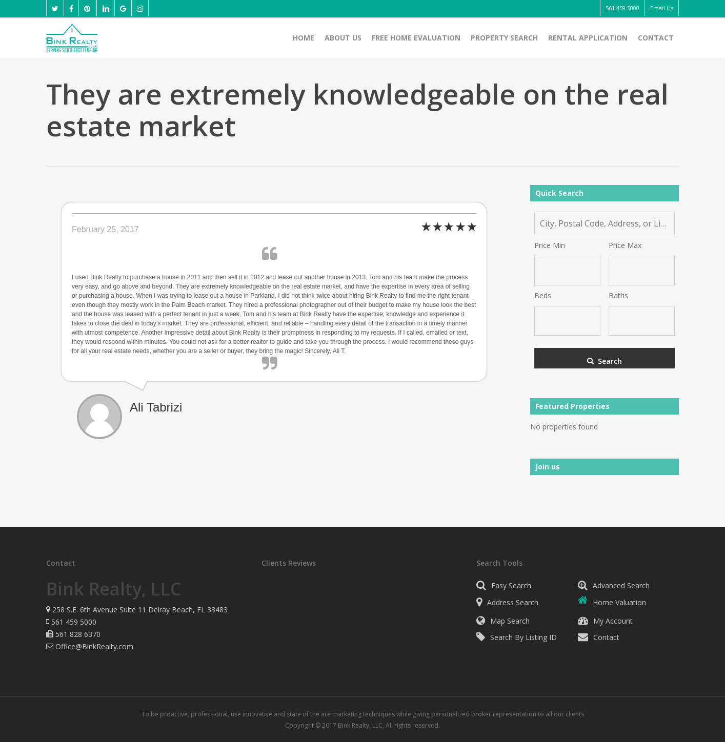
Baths (618, 295)
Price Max (625, 245)
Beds (542, 295)
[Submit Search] (604, 358)
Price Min (549, 245)
